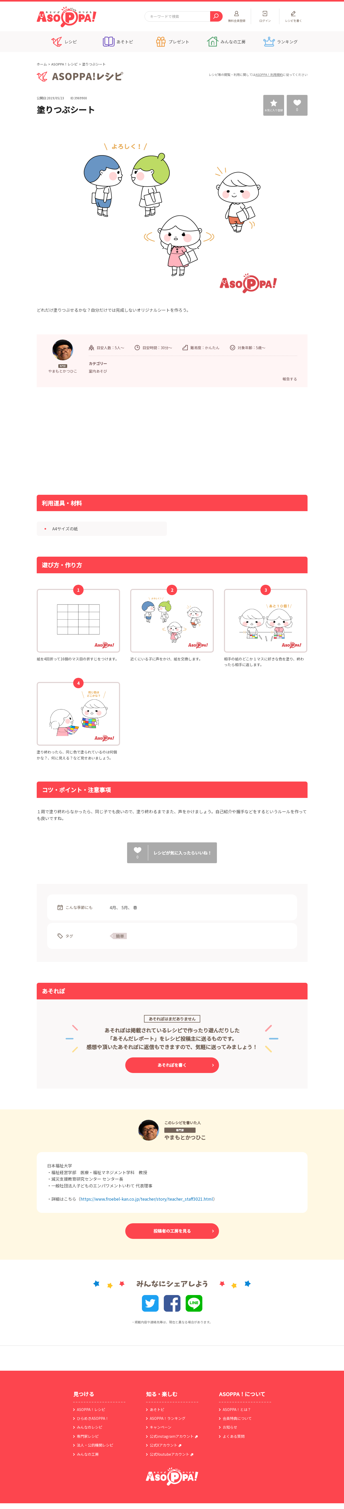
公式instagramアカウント (172, 1436)
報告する (290, 378)
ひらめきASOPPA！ (93, 1418)
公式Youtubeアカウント (169, 1454)
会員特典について (237, 1418)
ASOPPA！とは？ (237, 1409)
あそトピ (157, 1409)
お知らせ (230, 1427)
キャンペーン (160, 1427)
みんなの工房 (88, 1454)
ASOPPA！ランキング (167, 1418)
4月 (113, 907)
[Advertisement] (119, 440)
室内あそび (98, 371)
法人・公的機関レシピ (95, 1445)
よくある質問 (234, 1436)
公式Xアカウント (163, 1445)
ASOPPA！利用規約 (269, 74)
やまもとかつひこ (185, 1137)
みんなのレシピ (89, 1427)
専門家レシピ (88, 1436)
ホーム (42, 64)
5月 (124, 907)
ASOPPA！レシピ (64, 64)
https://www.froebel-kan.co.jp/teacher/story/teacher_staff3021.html (146, 1199)
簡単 (120, 936)
